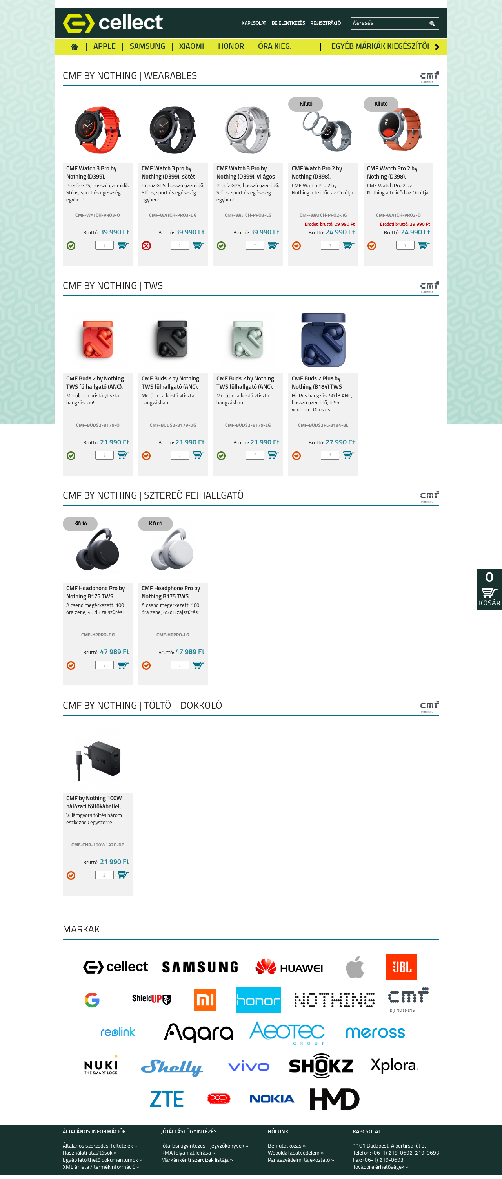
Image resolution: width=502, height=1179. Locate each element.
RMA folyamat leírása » (188, 1157)
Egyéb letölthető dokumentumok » (102, 1164)
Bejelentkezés (288, 23)
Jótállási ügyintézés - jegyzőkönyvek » (205, 1150)
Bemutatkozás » (287, 1150)
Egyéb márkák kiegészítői (380, 47)
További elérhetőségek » (381, 1171)
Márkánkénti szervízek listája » (197, 1164)
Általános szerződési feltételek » (100, 1150)
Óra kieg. (275, 47)
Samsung (147, 47)
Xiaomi (191, 47)
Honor (231, 47)
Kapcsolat (254, 23)
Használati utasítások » (90, 1157)
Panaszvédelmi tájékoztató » (301, 1164)
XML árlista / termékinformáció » (101, 1171)
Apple (104, 47)
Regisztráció (325, 23)
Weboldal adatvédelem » (296, 1157)
